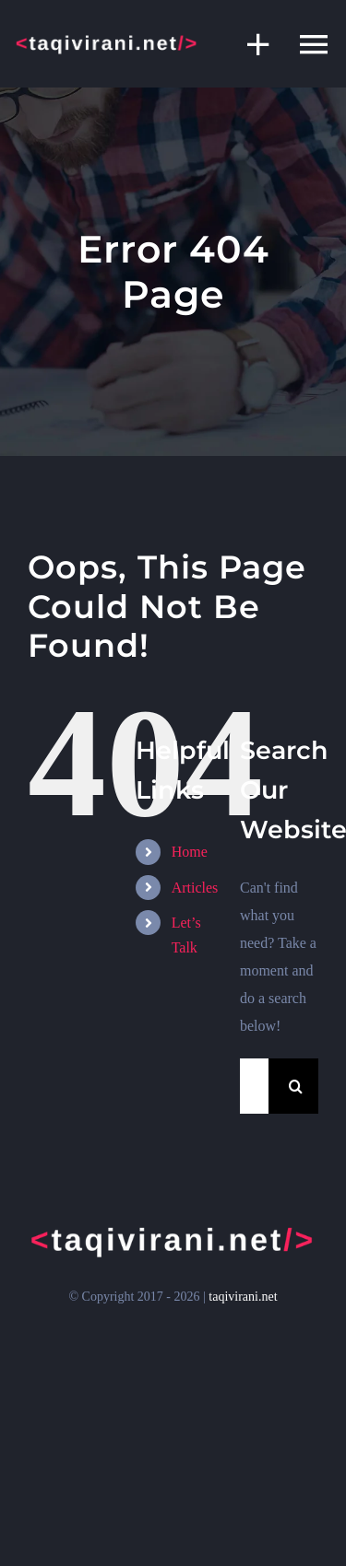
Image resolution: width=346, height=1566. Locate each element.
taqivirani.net (243, 1296)
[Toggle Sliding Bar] (249, 43)
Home (190, 851)
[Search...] (254, 1086)
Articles (195, 887)
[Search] (296, 1086)
